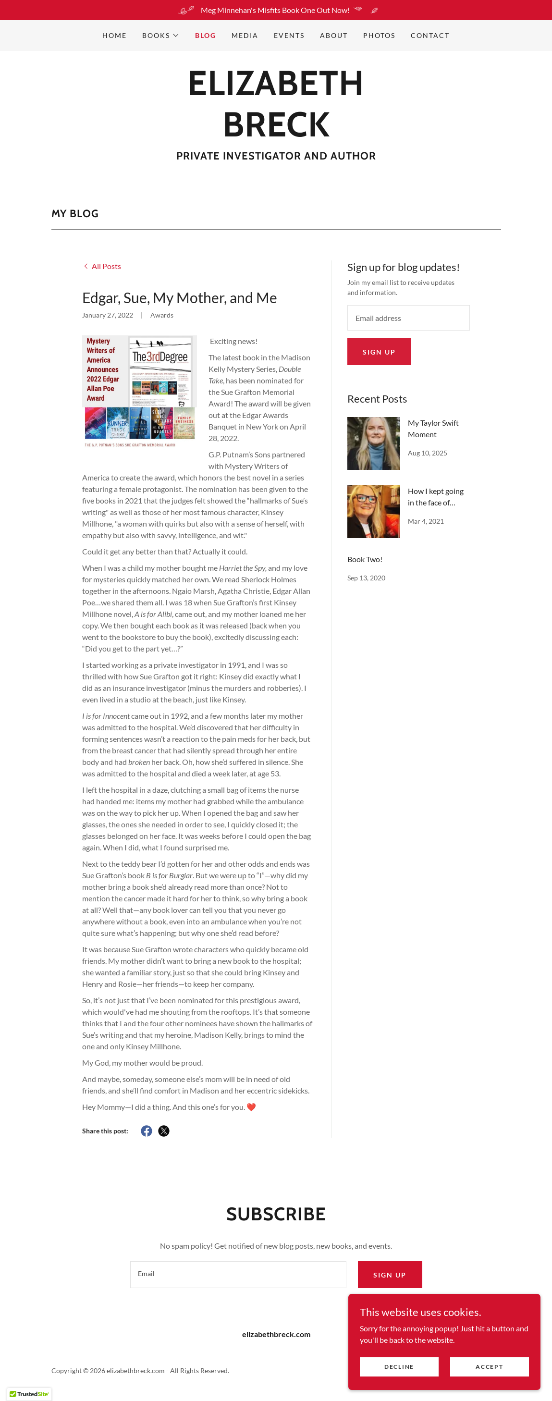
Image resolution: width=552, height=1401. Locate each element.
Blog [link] (205, 35)
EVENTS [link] (289, 35)
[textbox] (408, 318)
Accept (489, 1379)
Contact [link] (430, 35)
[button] (161, 35)
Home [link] (114, 35)
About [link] (334, 35)
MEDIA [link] (245, 35)
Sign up (379, 352)
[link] (276, 133)
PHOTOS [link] (379, 35)
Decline (399, 1379)
